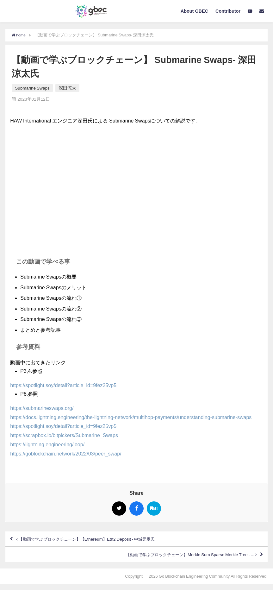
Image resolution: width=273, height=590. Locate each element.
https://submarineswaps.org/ (41, 408)
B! (154, 508)
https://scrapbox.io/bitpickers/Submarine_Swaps (64, 435)
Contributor (227, 11)
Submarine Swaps (32, 88)
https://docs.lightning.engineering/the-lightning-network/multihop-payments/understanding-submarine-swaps (130, 416)
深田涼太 (67, 88)
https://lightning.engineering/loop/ (47, 444)
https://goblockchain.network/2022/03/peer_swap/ (65, 453)
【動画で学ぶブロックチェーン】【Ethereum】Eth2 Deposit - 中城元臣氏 (102, 540)
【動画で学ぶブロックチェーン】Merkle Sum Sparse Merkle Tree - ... (176, 558)
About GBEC (194, 11)
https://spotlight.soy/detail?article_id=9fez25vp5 (63, 385)
